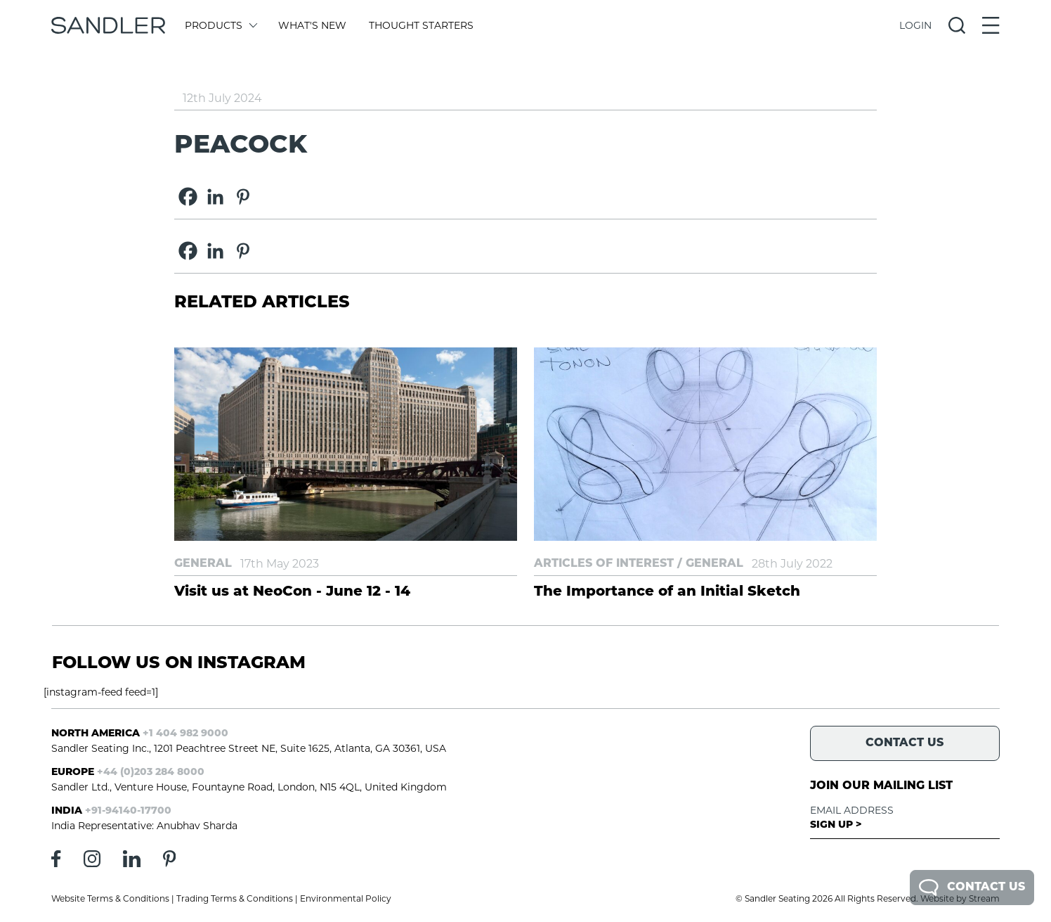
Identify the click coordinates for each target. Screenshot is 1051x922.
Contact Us (972, 887)
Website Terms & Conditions (110, 898)
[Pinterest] (242, 196)
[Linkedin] (215, 196)
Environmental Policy (345, 898)
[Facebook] (188, 196)
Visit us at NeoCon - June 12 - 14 (292, 592)
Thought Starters (421, 25)
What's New (312, 25)
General (203, 564)
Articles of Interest (604, 564)
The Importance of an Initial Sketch (667, 592)
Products (220, 25)
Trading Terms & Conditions (234, 898)
